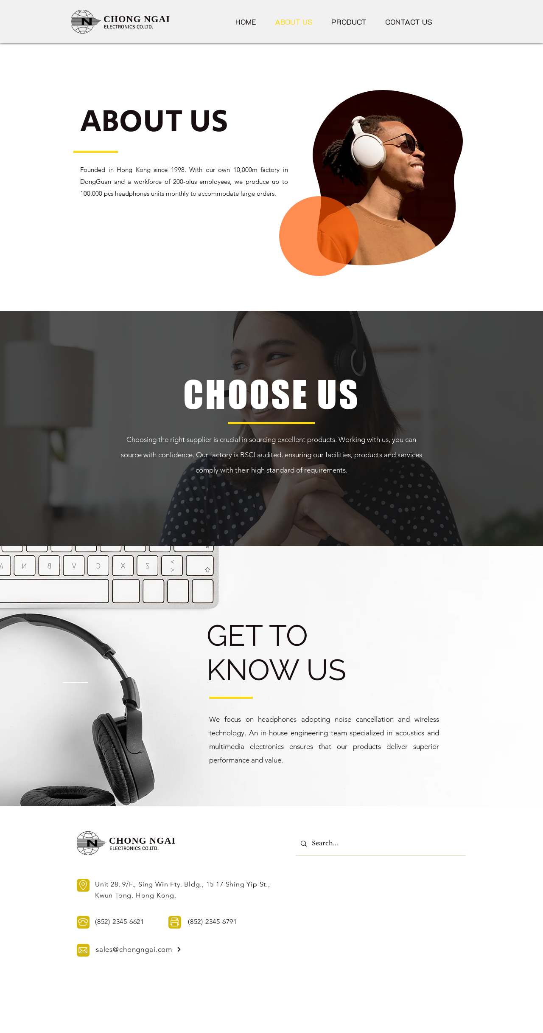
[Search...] (380, 843)
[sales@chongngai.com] (138, 949)
